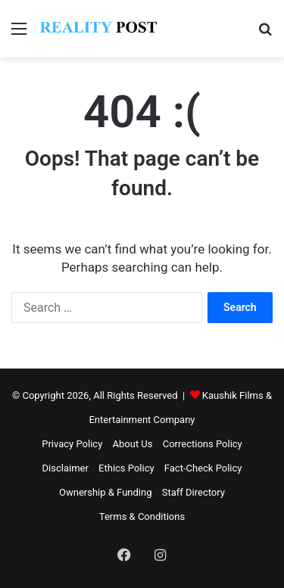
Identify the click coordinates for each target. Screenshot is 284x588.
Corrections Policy (202, 444)
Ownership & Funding (105, 492)
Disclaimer (65, 468)
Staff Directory (193, 492)
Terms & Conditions (142, 516)
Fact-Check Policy (203, 468)
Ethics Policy (126, 468)
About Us (133, 444)
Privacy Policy (72, 444)
